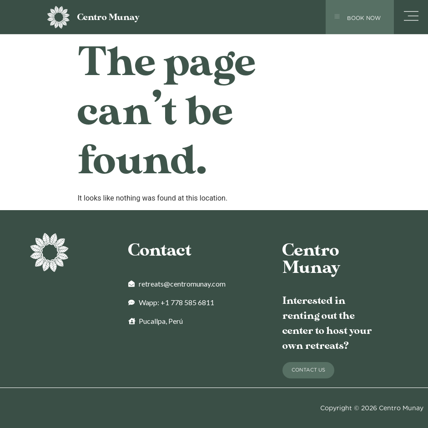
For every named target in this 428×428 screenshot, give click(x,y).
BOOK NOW (364, 18)
